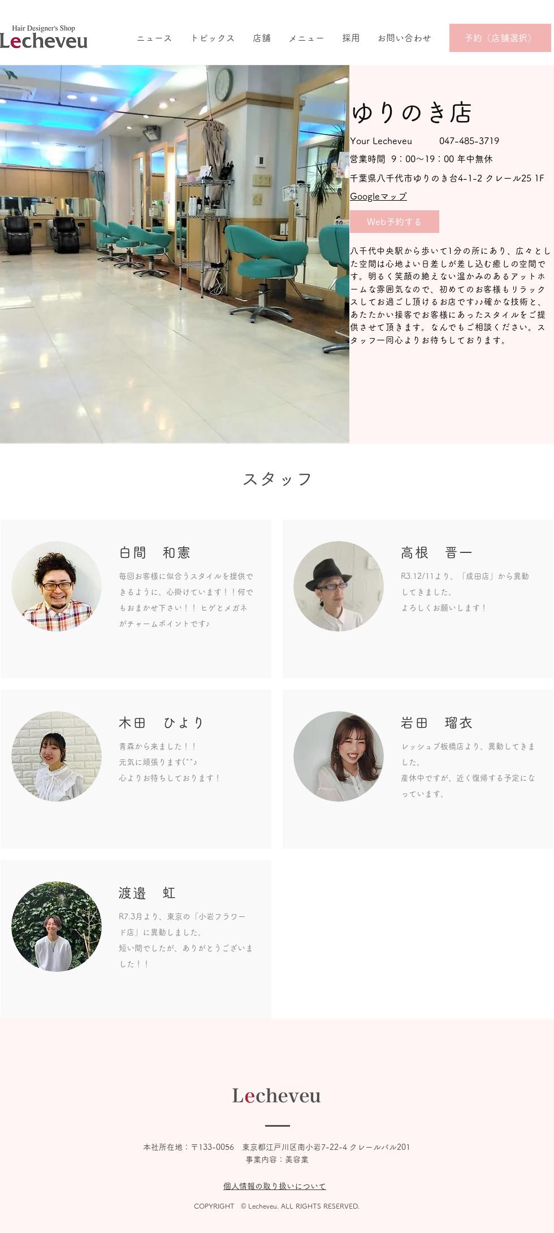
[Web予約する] (394, 221)
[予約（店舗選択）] (500, 38)
